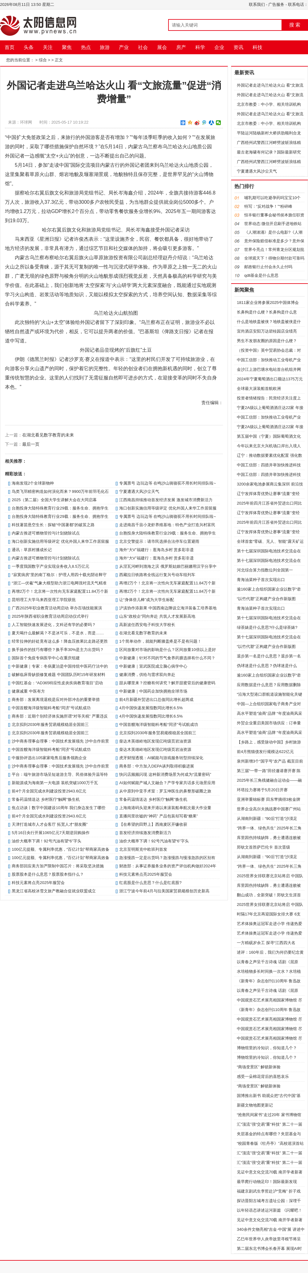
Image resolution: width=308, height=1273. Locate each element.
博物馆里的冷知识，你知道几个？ (267, 1048)
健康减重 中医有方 (28, 691)
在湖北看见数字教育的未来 (48, 434)
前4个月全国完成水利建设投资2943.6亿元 (49, 791)
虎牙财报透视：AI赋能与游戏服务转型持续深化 (161, 757)
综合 (43, 60)
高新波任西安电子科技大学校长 (147, 624)
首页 (9, 47)
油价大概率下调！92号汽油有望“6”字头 (46, 841)
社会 (143, 47)
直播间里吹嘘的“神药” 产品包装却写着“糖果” (158, 816)
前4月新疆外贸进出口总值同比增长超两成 (156, 699)
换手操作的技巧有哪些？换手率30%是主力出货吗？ (58, 649)
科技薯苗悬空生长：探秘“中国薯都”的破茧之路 (53, 524)
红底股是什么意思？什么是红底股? (150, 882)
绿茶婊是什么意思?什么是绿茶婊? (267, 627)
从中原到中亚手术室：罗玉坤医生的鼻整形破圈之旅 (165, 791)
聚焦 (67, 47)
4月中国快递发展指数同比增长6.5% (151, 708)
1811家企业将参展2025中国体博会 (268, 302)
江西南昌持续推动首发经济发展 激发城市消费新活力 (166, 499)
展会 (162, 47)
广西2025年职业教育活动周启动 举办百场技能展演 (57, 608)
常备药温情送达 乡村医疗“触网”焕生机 (45, 799)
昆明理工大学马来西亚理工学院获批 (44, 599)
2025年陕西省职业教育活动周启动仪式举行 (50, 616)
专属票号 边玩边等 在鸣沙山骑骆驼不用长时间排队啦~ (167, 483)
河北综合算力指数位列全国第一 (265, 570)
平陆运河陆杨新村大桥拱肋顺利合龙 (269, 133)
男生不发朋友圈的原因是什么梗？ (267, 340)
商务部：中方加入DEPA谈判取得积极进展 (156, 766)
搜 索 (294, 24)
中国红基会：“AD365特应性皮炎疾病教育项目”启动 (57, 683)
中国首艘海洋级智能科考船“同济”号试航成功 (51, 708)
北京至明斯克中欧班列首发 (143, 849)
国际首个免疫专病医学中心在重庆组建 (46, 658)
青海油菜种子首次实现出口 (261, 579)
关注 (48, 47)
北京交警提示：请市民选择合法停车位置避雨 (159, 541)
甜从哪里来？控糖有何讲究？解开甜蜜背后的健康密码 (167, 683)
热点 (86, 47)
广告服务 (276, 4)
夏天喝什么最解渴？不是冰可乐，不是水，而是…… (58, 633)
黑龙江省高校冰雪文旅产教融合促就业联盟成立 (54, 891)
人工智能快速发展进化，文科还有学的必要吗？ (54, 624)
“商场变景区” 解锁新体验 (259, 1067)
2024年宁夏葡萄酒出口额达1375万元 (270, 379)
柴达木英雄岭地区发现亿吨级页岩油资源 (155, 741)
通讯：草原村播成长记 (32, 549)
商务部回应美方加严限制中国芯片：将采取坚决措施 (58, 866)
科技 (257, 47)
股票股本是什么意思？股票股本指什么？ (48, 874)
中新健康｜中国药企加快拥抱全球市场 (153, 691)
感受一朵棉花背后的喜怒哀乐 (263, 1076)
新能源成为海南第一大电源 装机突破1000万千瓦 (55, 782)
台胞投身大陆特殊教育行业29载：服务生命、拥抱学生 (60, 508)
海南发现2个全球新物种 (33, 483)
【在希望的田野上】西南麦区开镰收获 (153, 824)
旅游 (105, 47)
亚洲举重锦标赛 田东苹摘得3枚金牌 (268, 799)
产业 (124, 47)
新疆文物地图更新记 (255, 1105)
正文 (59, 60)
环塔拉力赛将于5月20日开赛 (262, 790)
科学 (200, 47)
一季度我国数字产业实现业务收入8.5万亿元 (50, 566)
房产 (181, 47)
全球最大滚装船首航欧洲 (259, 388)
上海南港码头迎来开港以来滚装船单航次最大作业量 (165, 807)
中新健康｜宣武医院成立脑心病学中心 (153, 666)
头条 (29, 47)
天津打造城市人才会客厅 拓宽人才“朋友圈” (49, 824)
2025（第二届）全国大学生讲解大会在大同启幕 (54, 499)
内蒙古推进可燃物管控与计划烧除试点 (46, 533)
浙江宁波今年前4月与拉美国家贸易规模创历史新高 (164, 891)
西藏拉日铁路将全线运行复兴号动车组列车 (157, 574)
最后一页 (30, 444)
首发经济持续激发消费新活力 (145, 832)
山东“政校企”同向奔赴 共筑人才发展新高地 (157, 616)
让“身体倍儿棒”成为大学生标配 (146, 599)
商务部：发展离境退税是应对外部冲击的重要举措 (56, 699)
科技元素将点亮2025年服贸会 (145, 874)
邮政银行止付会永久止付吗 (268, 266)
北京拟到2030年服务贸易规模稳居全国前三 (50, 724)
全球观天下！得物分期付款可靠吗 (274, 258)
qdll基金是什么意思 (261, 275)
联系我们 (257, 4)
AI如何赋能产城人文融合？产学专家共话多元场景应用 (167, 782)
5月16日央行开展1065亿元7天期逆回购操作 (51, 832)
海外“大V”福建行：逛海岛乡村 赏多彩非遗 (156, 549)
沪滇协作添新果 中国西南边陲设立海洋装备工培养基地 (168, 608)
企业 (219, 47)
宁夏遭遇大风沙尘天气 (139, 491)
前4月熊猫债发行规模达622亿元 (265, 751)
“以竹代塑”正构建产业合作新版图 (266, 598)
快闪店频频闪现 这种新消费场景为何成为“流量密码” (165, 774)
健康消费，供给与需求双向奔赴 (147, 674)
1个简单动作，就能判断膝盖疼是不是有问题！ (160, 641)
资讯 (238, 47)
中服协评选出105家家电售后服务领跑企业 (49, 757)
